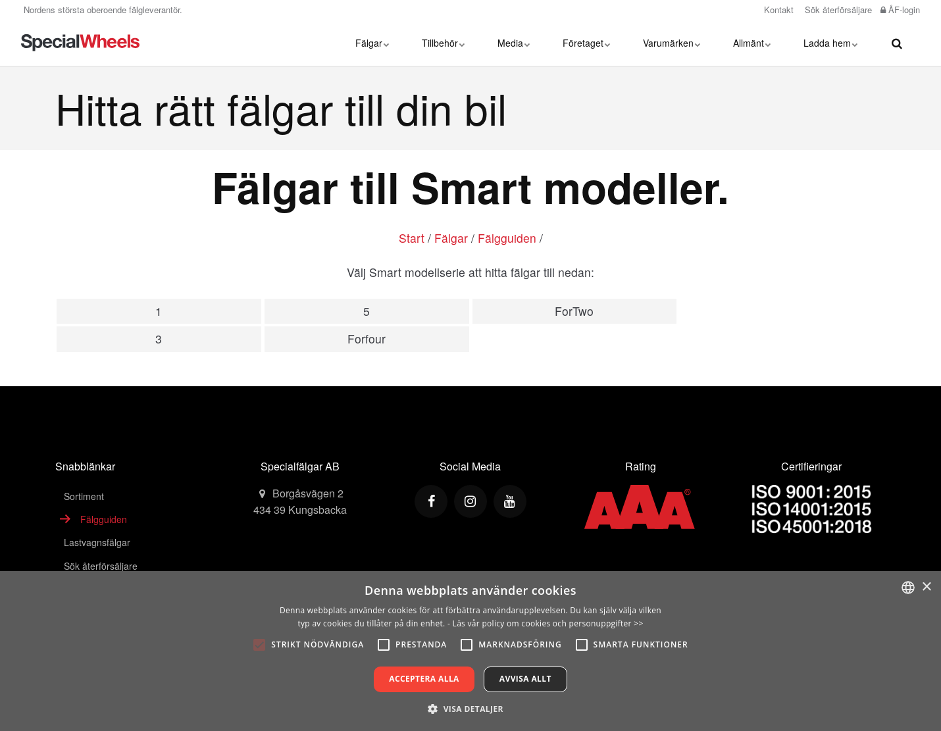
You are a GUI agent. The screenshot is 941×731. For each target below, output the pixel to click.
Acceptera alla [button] (424, 678)
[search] (897, 43)
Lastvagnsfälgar (97, 542)
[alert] (470, 651)
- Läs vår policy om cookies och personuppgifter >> (545, 623)
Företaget (586, 42)
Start (411, 238)
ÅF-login (900, 9)
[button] (470, 708)
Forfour (366, 338)
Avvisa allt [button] (525, 678)
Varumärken (671, 42)
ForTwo (574, 311)
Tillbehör (443, 42)
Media (513, 42)
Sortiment (84, 496)
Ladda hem (830, 42)
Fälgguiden (507, 238)
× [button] (926, 587)
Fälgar (372, 42)
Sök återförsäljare (837, 9)
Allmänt (752, 42)
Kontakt (777, 9)
